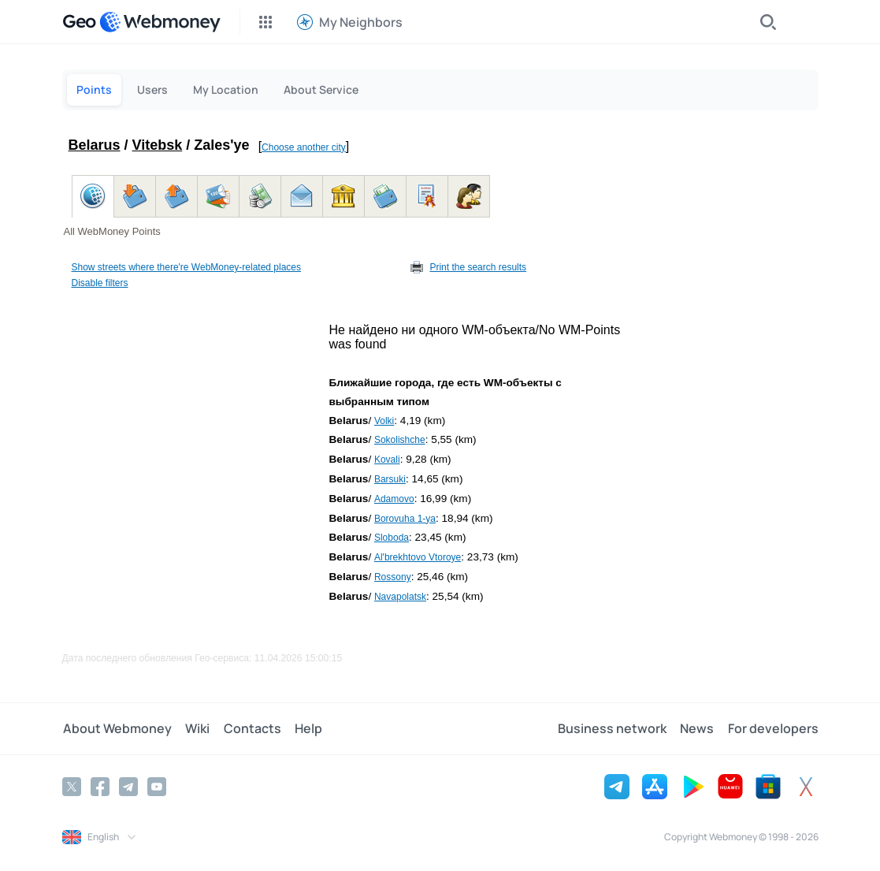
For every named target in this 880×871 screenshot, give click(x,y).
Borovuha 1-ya (405, 518)
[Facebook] (100, 785)
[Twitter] (71, 785)
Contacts (249, 728)
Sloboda (391, 537)
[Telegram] (128, 785)
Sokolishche (399, 439)
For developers (773, 728)
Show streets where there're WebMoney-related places (187, 267)
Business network (614, 728)
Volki (384, 420)
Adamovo (394, 498)
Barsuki (390, 479)
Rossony (392, 577)
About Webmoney (116, 728)
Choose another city (304, 147)
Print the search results (477, 267)
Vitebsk (157, 145)
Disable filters (100, 282)
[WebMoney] (160, 22)
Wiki (196, 728)
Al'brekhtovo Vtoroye (417, 557)
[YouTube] (156, 785)
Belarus (95, 145)
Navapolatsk (400, 596)
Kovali (387, 459)
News (698, 728)
